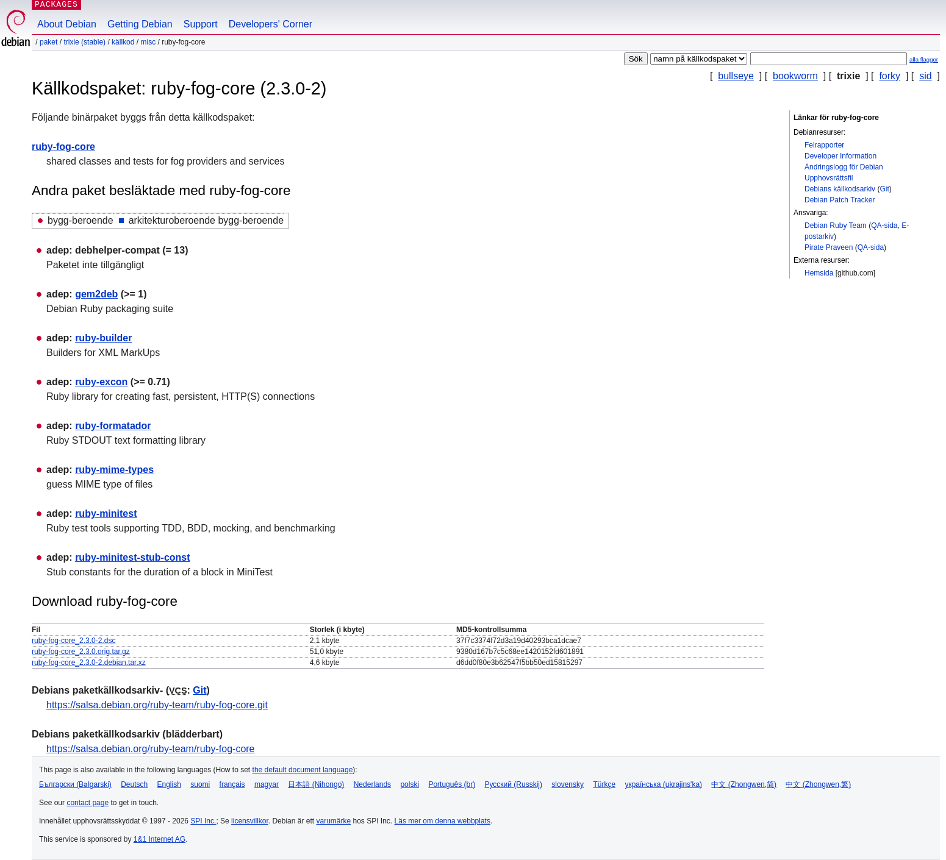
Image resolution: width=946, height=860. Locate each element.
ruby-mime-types (114, 469)
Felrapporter (824, 145)
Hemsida (818, 273)
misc (148, 42)
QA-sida (884, 225)
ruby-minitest (106, 513)
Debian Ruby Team (835, 225)
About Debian (66, 24)
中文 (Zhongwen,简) (743, 784)
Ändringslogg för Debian (843, 167)
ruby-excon (101, 382)
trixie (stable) (84, 42)
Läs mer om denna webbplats (442, 821)
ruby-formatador (113, 426)
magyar (266, 784)
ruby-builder (103, 338)
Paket (48, 42)
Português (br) (451, 784)
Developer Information (840, 156)
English (169, 784)
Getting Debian (140, 24)
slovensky (567, 784)
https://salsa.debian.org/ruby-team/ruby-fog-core (150, 749)
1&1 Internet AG (159, 839)
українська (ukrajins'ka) (663, 784)
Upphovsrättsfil (828, 178)
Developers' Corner (270, 24)
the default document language (303, 770)
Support (201, 24)
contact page (87, 802)
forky (889, 76)
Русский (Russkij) (513, 784)
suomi (200, 784)
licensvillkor (249, 821)
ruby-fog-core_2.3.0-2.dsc (73, 640)
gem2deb (96, 294)
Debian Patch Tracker (839, 200)
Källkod (123, 42)
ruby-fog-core (63, 146)
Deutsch (134, 784)
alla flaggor (923, 59)
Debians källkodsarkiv (839, 189)
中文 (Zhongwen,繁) (818, 784)
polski (409, 784)
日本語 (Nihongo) (316, 784)
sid (925, 76)
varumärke (333, 821)
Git (884, 189)
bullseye (736, 76)
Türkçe (604, 784)
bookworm (795, 76)
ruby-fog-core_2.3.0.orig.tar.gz (81, 651)
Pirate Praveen (828, 247)
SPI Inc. (203, 821)
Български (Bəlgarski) (75, 784)
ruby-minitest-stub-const (132, 557)
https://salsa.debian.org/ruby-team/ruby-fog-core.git (157, 705)
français (232, 784)
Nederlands (372, 784)
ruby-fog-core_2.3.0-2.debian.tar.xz (89, 662)
